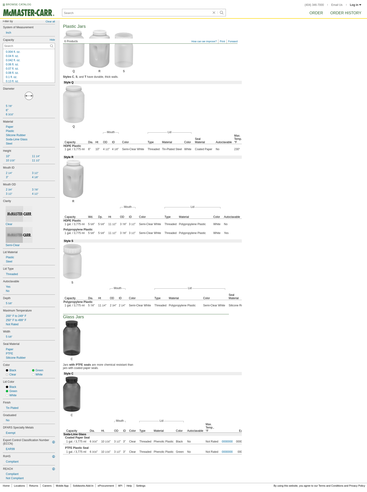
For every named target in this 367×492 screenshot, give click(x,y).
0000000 (227, 441)
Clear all (50, 21)
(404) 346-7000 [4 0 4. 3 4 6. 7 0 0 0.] (314, 5)
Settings (140, 485)
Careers (46, 485)
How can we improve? (204, 41)
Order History (345, 13)
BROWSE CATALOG (18, 4)
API (120, 485)
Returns (33, 485)
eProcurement (106, 485)
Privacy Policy (357, 485)
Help (129, 485)
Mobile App (62, 485)
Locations (19, 485)
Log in (355, 5)
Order (316, 13)
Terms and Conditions (331, 485)
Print (222, 41)
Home (6, 485)
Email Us (336, 5)
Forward (233, 41)
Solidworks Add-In (83, 485)
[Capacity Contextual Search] (29, 46)
